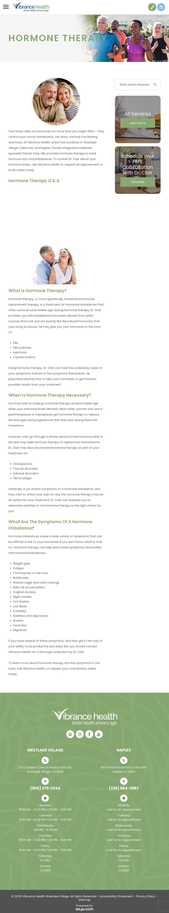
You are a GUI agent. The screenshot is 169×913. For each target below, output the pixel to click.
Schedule (137, 182)
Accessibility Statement (116, 896)
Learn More (138, 123)
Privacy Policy (145, 896)
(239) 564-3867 (124, 788)
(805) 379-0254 (45, 788)
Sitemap (84, 900)
